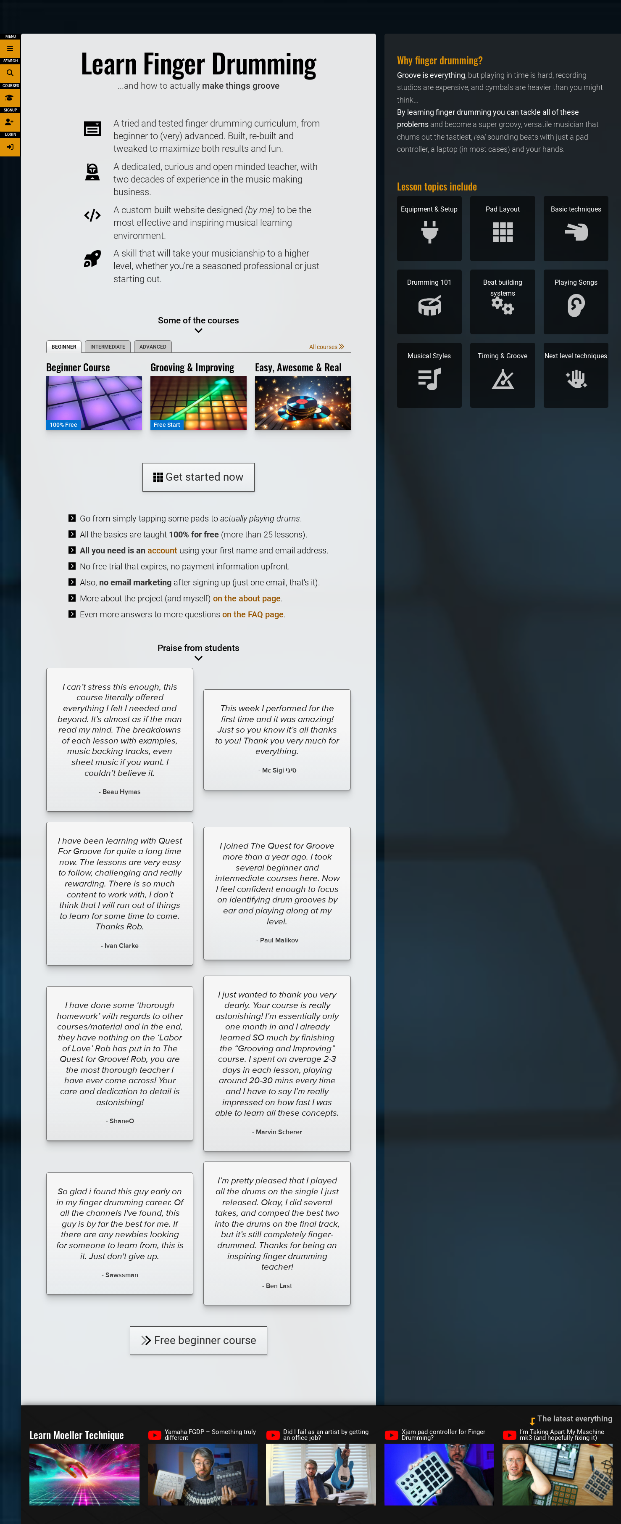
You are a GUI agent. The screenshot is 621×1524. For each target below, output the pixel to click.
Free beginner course (198, 1340)
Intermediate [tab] (107, 347)
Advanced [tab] (152, 347)
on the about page (247, 598)
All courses (327, 347)
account (162, 550)
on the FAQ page (253, 614)
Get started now (198, 477)
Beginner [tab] (64, 347)
